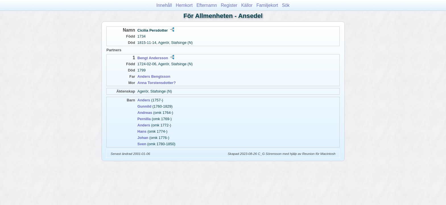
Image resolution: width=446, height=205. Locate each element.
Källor (247, 5)
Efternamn (207, 5)
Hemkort (184, 5)
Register (229, 5)
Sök (286, 5)
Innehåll (164, 5)
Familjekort (267, 5)
